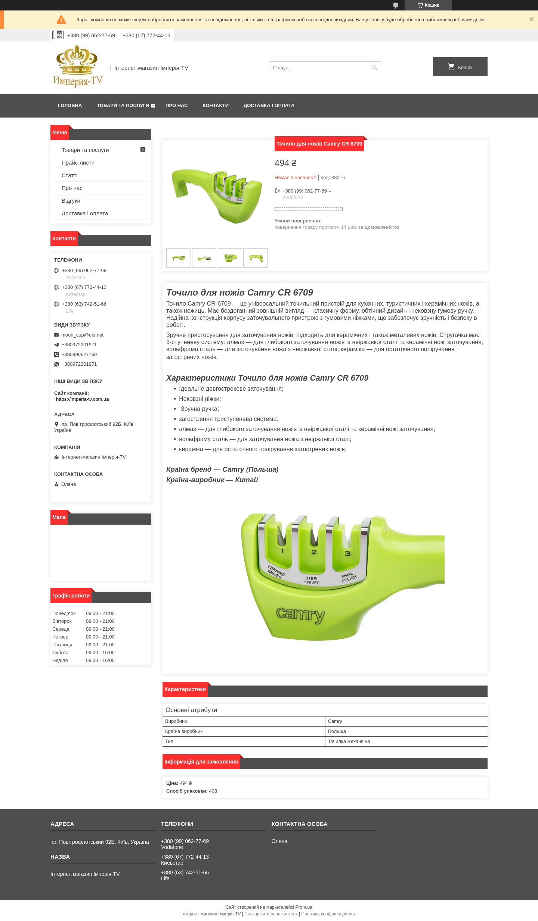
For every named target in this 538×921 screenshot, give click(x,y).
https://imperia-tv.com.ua (82, 399)
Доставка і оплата (269, 105)
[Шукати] (374, 67)
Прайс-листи (78, 162)
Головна (70, 105)
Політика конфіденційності (329, 914)
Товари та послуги (123, 105)
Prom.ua (304, 907)
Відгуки (71, 200)
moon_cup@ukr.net (82, 335)
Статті (70, 175)
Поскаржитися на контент (270, 914)
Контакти (216, 105)
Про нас (177, 105)
